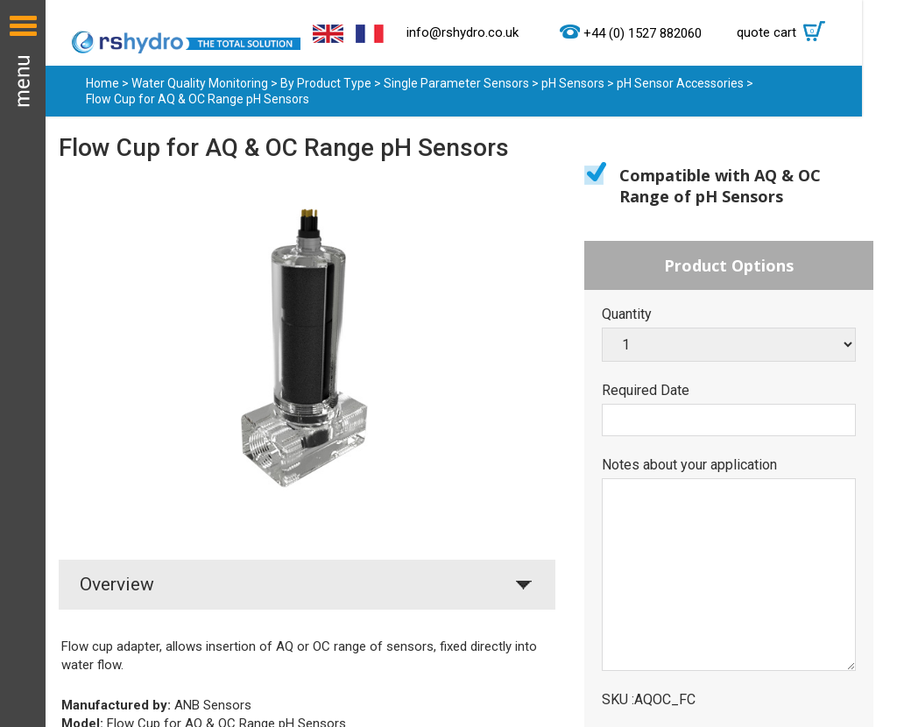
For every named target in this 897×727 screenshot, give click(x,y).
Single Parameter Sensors (458, 83)
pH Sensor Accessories (680, 83)
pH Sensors (572, 83)
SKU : (618, 700)
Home (102, 83)
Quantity (627, 314)
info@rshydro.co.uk (462, 32)
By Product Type (325, 83)
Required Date (645, 391)
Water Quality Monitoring (199, 83)
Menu (23, 363)
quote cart (785, 32)
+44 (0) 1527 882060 (642, 33)
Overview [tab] (117, 584)
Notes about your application (689, 465)
